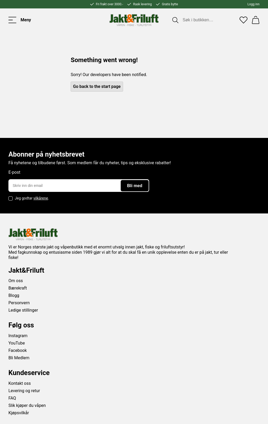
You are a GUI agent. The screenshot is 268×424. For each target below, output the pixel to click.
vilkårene (40, 198)
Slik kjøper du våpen (27, 405)
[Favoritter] (243, 20)
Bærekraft (17, 288)
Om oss (15, 280)
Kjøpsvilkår (18, 412)
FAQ (12, 398)
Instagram (17, 335)
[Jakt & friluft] (134, 20)
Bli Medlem (19, 357)
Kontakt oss (19, 383)
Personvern (19, 302)
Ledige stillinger (23, 310)
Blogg (13, 295)
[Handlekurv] (256, 20)
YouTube (16, 343)
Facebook (17, 350)
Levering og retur (24, 390)
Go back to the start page (96, 86)
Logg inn (253, 4)
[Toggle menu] (19, 20)
